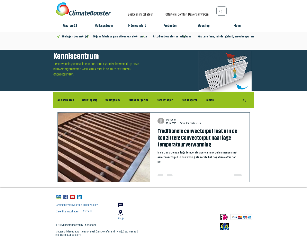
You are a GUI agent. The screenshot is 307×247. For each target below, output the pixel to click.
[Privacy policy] (101, 205)
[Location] (120, 213)
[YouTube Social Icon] (72, 197)
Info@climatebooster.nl (68, 234)
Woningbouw (113, 100)
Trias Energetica (138, 100)
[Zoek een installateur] (141, 14)
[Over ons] (101, 211)
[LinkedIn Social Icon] (79, 197)
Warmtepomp (89, 100)
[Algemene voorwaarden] (74, 205)
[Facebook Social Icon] (65, 197)
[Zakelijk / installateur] (74, 211)
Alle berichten (65, 100)
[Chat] (120, 205)
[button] (70, 26)
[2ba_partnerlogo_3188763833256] (58, 197)
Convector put (165, 100)
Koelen (210, 100)
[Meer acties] (241, 120)
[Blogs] (136, 218)
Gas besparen (190, 100)
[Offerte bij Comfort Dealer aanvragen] (188, 14)
